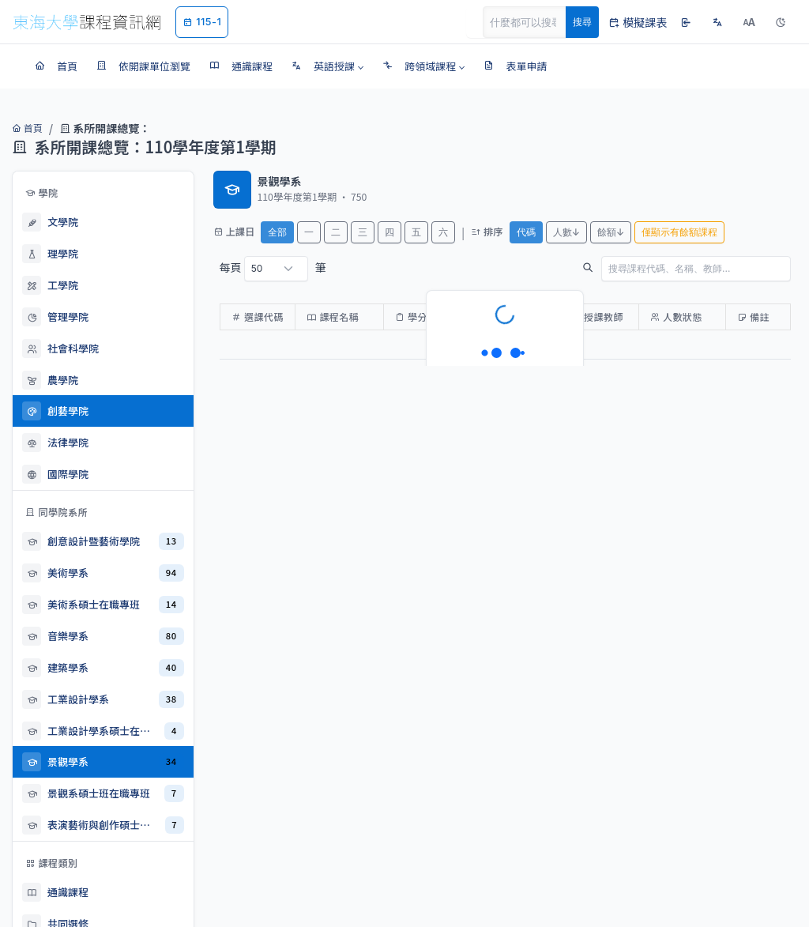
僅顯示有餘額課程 (679, 232)
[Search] (533, 22)
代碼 (526, 232)
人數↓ (566, 232)
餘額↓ (610, 232)
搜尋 (582, 22)
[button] (327, 66)
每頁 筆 (273, 268)
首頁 (26, 128)
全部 (277, 232)
